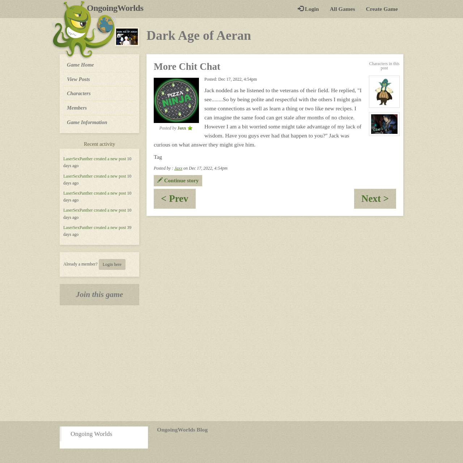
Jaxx (178, 168)
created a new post (110, 158)
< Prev (178, 201)
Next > (378, 201)
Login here (112, 264)
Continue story (178, 180)
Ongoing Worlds (91, 433)
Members (77, 108)
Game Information (87, 122)
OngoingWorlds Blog (182, 429)
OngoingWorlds (118, 8)
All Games (342, 9)
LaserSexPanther (78, 158)
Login (308, 9)
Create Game (382, 9)
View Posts (78, 79)
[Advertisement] (231, 363)
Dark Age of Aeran (198, 35)
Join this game (99, 294)
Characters (79, 93)
